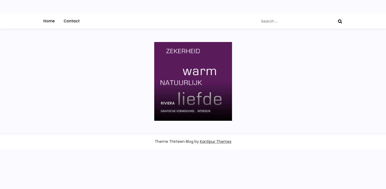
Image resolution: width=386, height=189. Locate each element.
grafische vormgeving (177, 111)
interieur (203, 111)
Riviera (168, 103)
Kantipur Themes (215, 141)
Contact (72, 21)
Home (49, 21)
